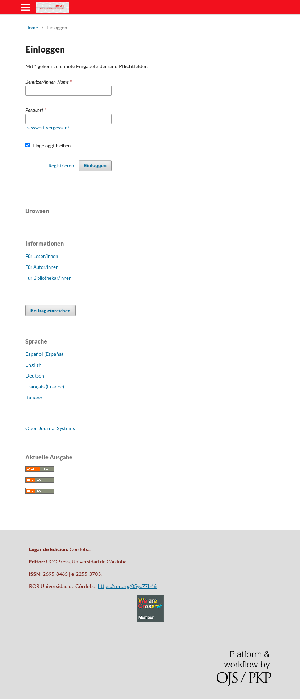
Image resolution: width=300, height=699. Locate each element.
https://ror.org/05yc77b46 (127, 586)
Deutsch (34, 376)
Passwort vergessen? (47, 127)
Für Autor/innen (41, 267)
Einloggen (95, 165)
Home (31, 27)
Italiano (33, 397)
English (33, 365)
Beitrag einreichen (50, 310)
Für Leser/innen (41, 256)
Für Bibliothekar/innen (48, 278)
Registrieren (61, 165)
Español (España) (44, 354)
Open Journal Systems (50, 428)
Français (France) (44, 386)
